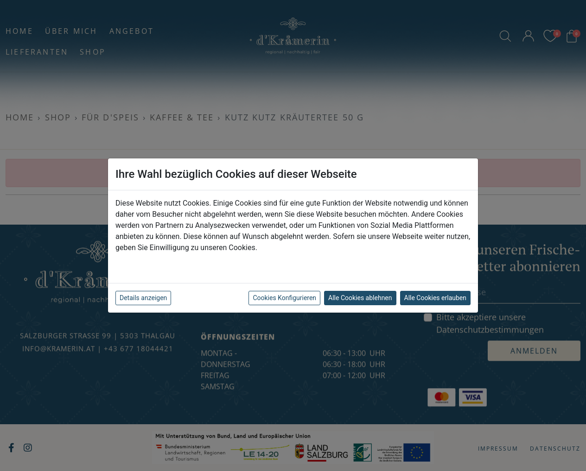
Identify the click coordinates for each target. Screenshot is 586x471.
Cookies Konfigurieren (284, 297)
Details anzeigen (143, 297)
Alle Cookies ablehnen (360, 297)
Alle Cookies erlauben (435, 297)
